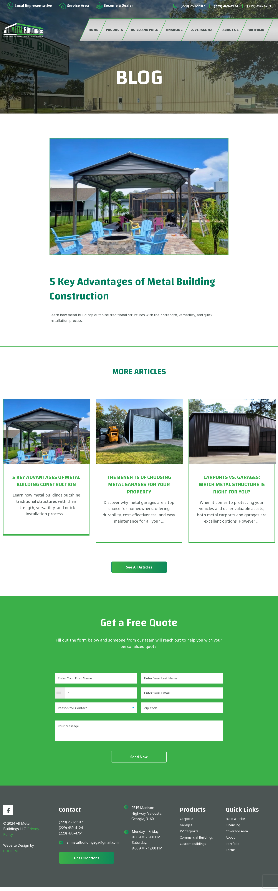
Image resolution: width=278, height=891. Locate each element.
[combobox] (60, 694)
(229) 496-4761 (259, 6)
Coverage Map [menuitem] (202, 30)
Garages (186, 829)
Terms (231, 856)
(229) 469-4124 (226, 6)
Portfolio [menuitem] (255, 30)
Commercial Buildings (198, 843)
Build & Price (236, 823)
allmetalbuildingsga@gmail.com (92, 846)
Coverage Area (237, 836)
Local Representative (29, 6)
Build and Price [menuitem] (144, 30)
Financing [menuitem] (174, 30)
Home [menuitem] (93, 30)
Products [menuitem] (114, 30)
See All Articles (139, 567)
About (230, 843)
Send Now (139, 761)
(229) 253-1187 (192, 6)
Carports (187, 823)
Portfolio (233, 849)
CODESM (10, 856)
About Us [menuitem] (230, 30)
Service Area (74, 6)
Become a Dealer (114, 5)
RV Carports (189, 836)
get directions (86, 862)
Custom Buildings (194, 849)
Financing (234, 829)
